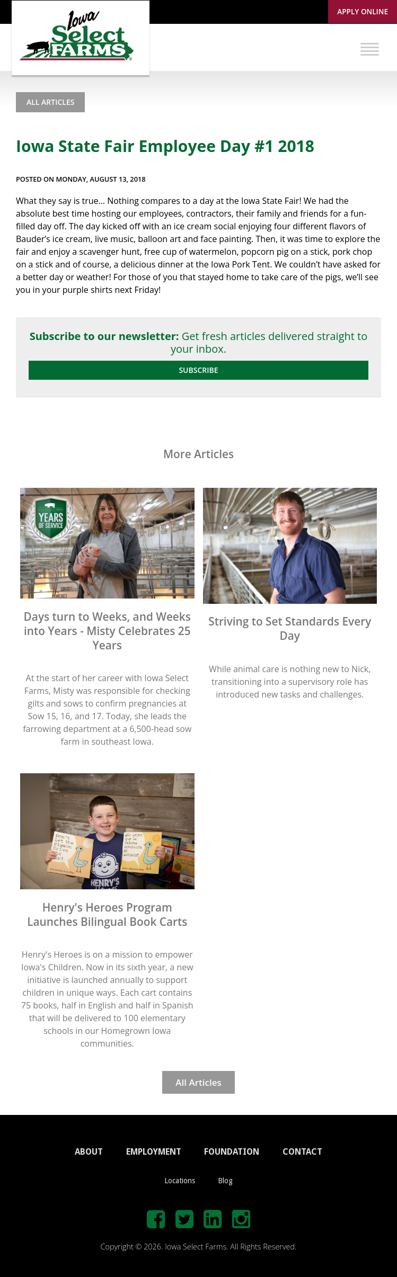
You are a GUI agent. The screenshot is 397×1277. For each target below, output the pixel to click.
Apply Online (362, 11)
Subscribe (198, 370)
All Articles (50, 102)
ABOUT (89, 1152)
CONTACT (302, 1152)
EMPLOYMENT (153, 1152)
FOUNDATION (231, 1152)
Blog (225, 1180)
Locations (179, 1180)
